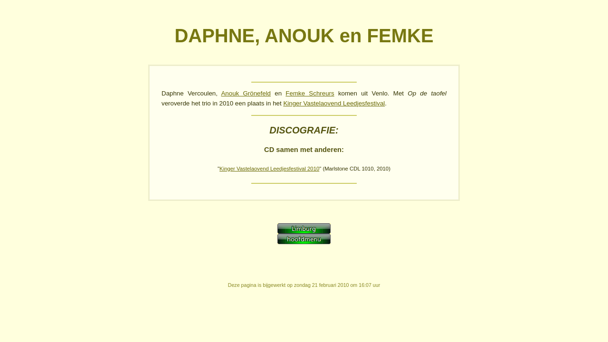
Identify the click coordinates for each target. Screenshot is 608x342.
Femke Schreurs (309, 93)
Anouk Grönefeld (246, 93)
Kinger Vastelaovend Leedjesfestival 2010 (269, 168)
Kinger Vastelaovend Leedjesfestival (334, 103)
